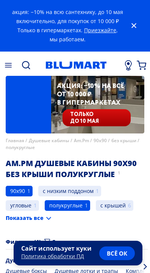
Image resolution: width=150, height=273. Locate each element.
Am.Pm (81, 140)
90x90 (100, 140)
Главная (15, 140)
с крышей (113, 205)
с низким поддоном (68, 191)
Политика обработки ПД (52, 256)
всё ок (117, 253)
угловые (20, 205)
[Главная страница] (76, 65)
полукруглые (20, 147)
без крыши (123, 140)
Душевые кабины (49, 140)
